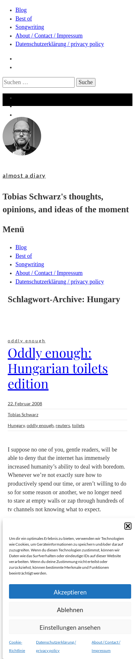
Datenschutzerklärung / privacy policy (59, 44)
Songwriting (29, 27)
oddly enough (27, 340)
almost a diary (24, 175)
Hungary (16, 425)
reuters (63, 425)
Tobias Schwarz (23, 414)
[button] (128, 526)
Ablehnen (70, 609)
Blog (21, 10)
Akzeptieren (70, 592)
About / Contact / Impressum (49, 35)
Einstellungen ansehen (70, 627)
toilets (78, 425)
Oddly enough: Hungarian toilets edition (58, 368)
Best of (23, 18)
